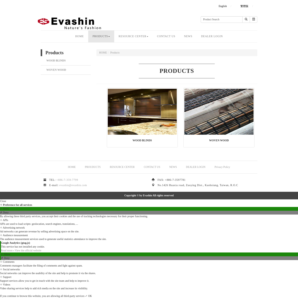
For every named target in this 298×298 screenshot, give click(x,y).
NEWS (188, 36)
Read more (7, 250)
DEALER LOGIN (212, 36)
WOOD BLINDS (56, 60)
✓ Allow (5, 208)
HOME (79, 36)
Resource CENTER (133, 36)
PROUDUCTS (93, 167)
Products (101, 36)
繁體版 (244, 6)
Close (3, 201)
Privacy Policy (222, 167)
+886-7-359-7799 (67, 179)
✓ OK (88, 296)
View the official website (28, 250)
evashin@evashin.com (73, 185)
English (223, 6)
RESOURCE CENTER (122, 167)
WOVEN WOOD (56, 69)
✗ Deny (4, 212)
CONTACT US (166, 36)
